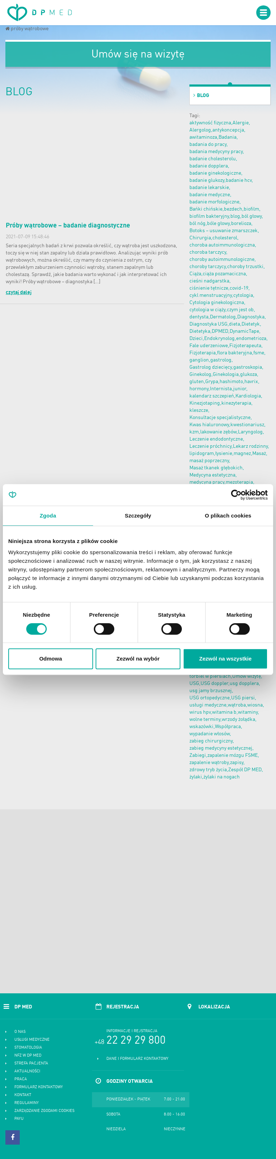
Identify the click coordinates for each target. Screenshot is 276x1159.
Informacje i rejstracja (131, 1031)
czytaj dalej (19, 292)
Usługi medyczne (32, 1040)
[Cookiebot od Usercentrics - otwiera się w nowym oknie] (236, 494)
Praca (20, 1079)
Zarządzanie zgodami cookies (44, 1111)
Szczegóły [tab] (138, 515)
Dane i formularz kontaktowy (137, 1059)
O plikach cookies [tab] (228, 515)
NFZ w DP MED (27, 1056)
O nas (20, 1032)
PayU (19, 1119)
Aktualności (27, 1071)
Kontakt (22, 1095)
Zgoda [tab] (48, 515)
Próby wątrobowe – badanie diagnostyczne (68, 225)
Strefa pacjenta (31, 1064)
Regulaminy (26, 1103)
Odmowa (50, 659)
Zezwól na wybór (138, 659)
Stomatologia (28, 1048)
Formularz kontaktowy (38, 1087)
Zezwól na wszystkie (225, 659)
